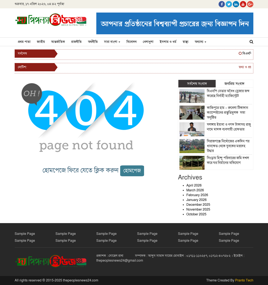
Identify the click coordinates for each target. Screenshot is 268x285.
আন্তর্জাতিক (58, 42)
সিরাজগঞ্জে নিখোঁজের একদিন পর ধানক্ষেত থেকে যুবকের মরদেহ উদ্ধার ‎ (228, 146)
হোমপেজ (132, 170)
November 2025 (198, 209)
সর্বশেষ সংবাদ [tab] (197, 83)
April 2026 (194, 185)
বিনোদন (131, 42)
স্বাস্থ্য (185, 42)
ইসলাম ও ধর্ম (168, 42)
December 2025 (198, 204)
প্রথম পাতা (24, 42)
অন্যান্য (200, 42)
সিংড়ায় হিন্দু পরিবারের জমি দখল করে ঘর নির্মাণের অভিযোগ (228, 160)
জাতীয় (41, 42)
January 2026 (196, 200)
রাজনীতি (76, 42)
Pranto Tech (244, 280)
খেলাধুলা (148, 42)
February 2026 (197, 195)
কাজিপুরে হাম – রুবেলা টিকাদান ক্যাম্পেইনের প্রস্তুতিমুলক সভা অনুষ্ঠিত (227, 112)
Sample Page (25, 233)
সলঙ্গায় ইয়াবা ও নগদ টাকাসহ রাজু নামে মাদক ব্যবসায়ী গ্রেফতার (229, 127)
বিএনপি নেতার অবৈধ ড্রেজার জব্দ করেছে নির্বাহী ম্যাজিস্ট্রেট (228, 93)
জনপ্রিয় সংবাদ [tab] (234, 83)
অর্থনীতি (93, 42)
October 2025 (196, 214)
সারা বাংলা (112, 42)
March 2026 (195, 190)
